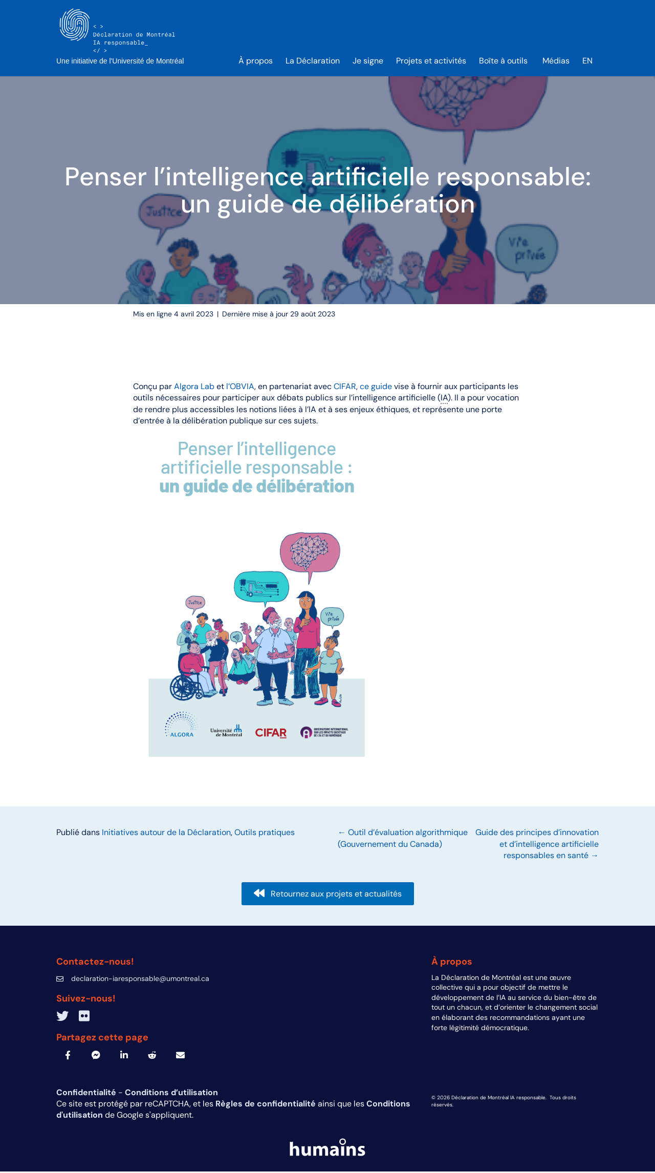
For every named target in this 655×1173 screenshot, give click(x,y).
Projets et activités (431, 62)
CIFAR (345, 387)
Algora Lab (194, 387)
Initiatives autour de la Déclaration (166, 833)
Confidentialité (87, 1093)
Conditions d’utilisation (171, 1093)
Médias (556, 62)
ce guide (376, 387)
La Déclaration (313, 62)
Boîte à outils (504, 62)
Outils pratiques (264, 833)
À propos (255, 62)
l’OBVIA (240, 387)
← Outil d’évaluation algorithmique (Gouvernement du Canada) (403, 839)
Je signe (368, 62)
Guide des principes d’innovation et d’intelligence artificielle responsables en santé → (537, 845)
